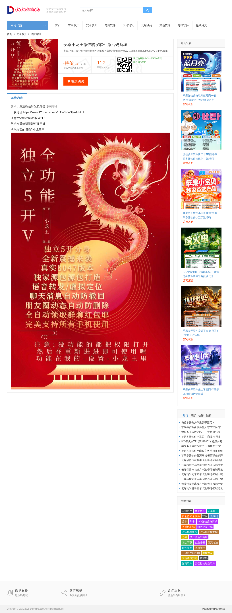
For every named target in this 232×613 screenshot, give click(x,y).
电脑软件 (110, 25)
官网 (205, 516)
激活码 (214, 516)
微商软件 (187, 563)
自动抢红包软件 (191, 516)
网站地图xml (208, 609)
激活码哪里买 (189, 532)
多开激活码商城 (199, 537)
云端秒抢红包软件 (205, 563)
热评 (201, 415)
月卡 (184, 521)
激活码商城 (188, 526)
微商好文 (201, 25)
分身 (184, 537)
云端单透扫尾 (189, 558)
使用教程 (200, 547)
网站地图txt (219, 609)
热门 (185, 415)
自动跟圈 (187, 547)
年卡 (192, 521)
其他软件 (165, 25)
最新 (193, 415)
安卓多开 (91, 25)
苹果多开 (73, 25)
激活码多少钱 (205, 526)
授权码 (204, 558)
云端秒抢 (146, 25)
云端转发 (128, 25)
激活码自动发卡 (177, 595)
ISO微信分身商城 (207, 521)
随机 (208, 415)
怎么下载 (187, 542)
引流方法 (213, 542)
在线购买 (75, 81)
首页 (58, 25)
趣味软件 (183, 25)
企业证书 (200, 542)
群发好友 (207, 553)
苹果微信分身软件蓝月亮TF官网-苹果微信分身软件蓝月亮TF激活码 (200, 100)
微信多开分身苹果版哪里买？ (197, 422)
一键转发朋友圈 (191, 553)
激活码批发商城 (209, 532)
